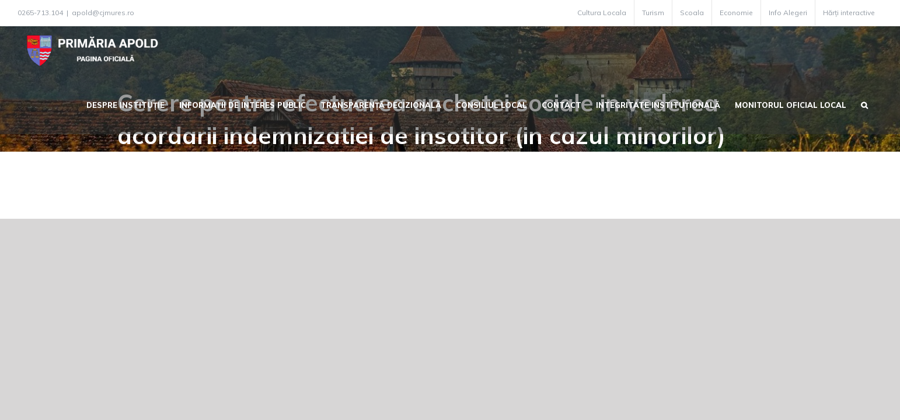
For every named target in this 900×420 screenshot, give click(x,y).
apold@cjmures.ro (103, 12)
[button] (878, 104)
